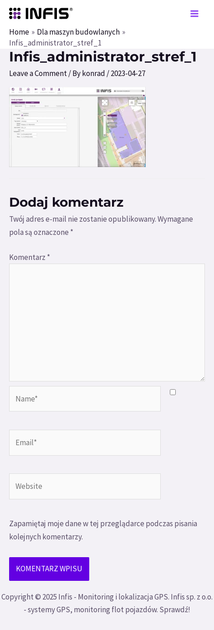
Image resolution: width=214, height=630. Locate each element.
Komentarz (29, 257)
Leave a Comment (38, 73)
